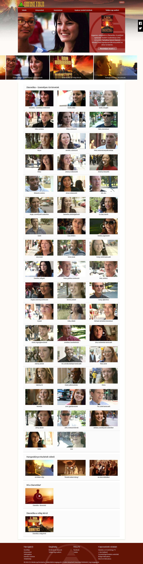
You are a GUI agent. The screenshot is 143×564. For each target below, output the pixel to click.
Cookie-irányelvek (68, 562)
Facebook (76, 550)
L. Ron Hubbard (103, 552)
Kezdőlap (27, 550)
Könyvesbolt (39, 10)
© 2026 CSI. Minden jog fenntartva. (34, 562)
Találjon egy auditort (112, 10)
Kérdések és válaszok (55, 550)
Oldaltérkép (27, 559)
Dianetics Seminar (29, 556)
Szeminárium (58, 10)
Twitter (75, 552)
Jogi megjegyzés (94, 562)
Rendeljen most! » (107, 49)
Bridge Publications (104, 556)
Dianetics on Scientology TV (107, 550)
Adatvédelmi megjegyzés (54, 562)
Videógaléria (28, 554)
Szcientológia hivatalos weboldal (108, 554)
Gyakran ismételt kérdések (83, 10)
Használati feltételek (81, 562)
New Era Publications (104, 559)
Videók (24, 10)
